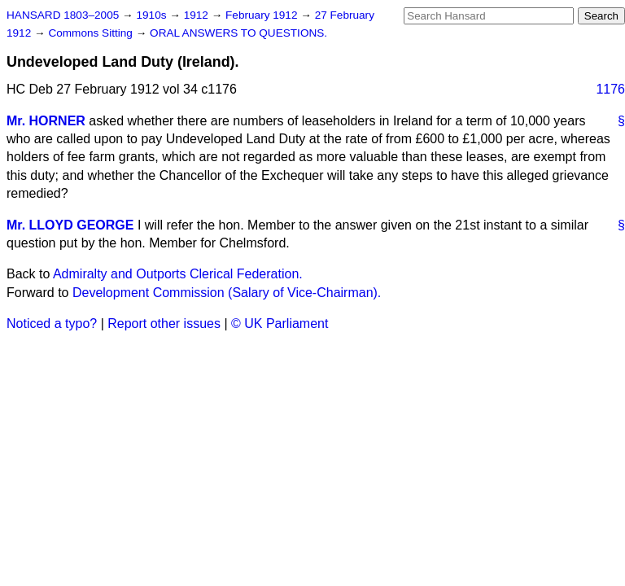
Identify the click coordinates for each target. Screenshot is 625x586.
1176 (610, 89)
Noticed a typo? (52, 323)
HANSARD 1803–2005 (63, 15)
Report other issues (164, 323)
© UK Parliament (279, 323)
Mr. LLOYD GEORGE (70, 225)
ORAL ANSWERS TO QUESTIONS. (238, 33)
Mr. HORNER (46, 121)
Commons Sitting (91, 33)
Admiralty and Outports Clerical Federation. (178, 274)
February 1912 (262, 15)
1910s (152, 15)
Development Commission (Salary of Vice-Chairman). (226, 293)
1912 (198, 15)
